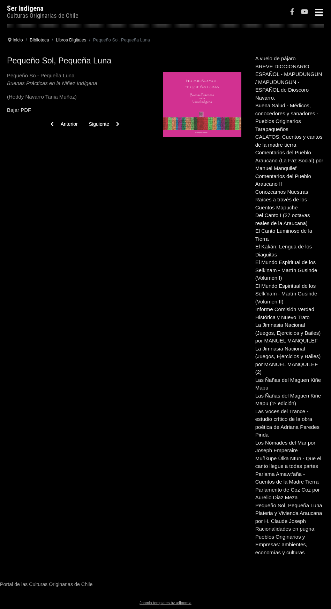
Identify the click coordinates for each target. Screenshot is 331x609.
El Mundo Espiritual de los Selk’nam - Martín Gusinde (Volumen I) (286, 270)
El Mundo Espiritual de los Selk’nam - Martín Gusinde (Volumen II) (286, 293)
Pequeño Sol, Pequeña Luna (288, 505)
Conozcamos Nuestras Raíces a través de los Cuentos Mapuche (281, 199)
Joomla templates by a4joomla (165, 603)
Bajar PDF (19, 110)
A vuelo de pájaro (275, 58)
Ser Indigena (25, 8)
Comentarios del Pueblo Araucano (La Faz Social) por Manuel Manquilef (289, 160)
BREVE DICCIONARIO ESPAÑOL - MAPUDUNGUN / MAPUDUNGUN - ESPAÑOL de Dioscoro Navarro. (288, 82)
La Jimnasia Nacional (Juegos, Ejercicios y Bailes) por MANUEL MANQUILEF (288, 333)
